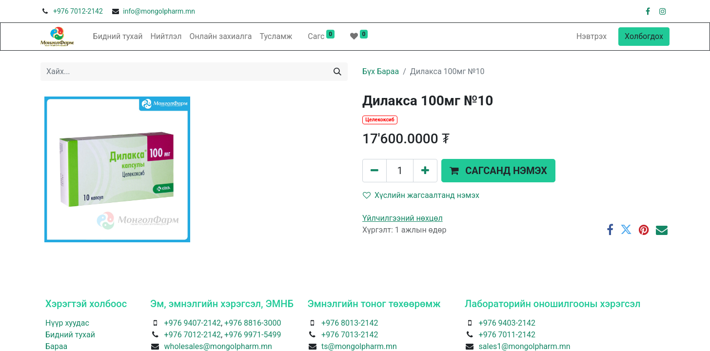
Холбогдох (644, 36)
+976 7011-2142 (507, 334)
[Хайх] (337, 71)
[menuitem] (118, 36)
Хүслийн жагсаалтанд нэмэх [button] (421, 195)
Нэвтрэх (591, 36)
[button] (498, 170)
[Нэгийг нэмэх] (425, 170)
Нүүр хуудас (67, 323)
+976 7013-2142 (349, 334)
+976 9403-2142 (507, 323)
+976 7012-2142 (78, 11)
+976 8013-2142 (349, 323)
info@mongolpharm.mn (159, 11)
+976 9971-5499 (252, 334)
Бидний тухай (70, 334)
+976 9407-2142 (192, 323)
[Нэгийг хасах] (374, 170)
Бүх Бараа (380, 71)
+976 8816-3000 (252, 323)
